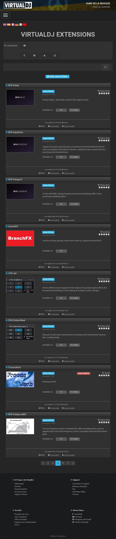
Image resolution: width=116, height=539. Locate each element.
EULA (16, 525)
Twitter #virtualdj (80, 522)
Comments (54, 126)
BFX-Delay (13, 85)
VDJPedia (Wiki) (78, 492)
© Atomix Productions (58, 536)
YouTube (77, 517)
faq (73, 489)
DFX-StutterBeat (16, 320)
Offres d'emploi (20, 519)
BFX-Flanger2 (15, 179)
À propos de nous (21, 514)
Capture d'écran (20, 494)
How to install (69, 126)
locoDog (106, 232)
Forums (75, 494)
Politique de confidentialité (25, 522)
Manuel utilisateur (79, 486)
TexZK (107, 373)
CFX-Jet (12, 273)
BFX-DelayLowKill (17, 414)
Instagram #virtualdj (81, 519)
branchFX (13, 226)
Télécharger (19, 484)
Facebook (77, 514)
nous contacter (20, 517)
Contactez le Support (80, 484)
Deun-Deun (105, 91)
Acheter (17, 486)
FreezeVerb (14, 367)
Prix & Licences (20, 492)
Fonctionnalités (20, 489)
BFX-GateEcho (15, 132)
